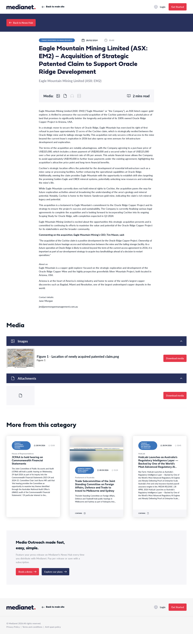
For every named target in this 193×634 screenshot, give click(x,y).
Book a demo (27, 571)
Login (159, 7)
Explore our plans (55, 571)
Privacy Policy (13, 626)
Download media (175, 358)
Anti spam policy (53, 626)
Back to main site (53, 7)
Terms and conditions (32, 626)
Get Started (177, 6)
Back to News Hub (21, 22)
